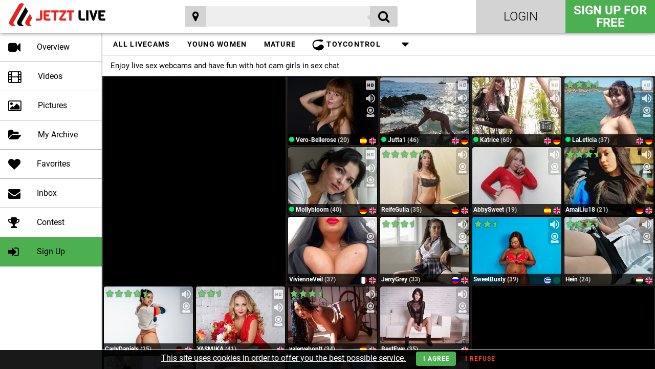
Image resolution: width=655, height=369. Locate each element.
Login (521, 16)
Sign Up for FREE (610, 16)
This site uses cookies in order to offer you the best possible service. (283, 358)
